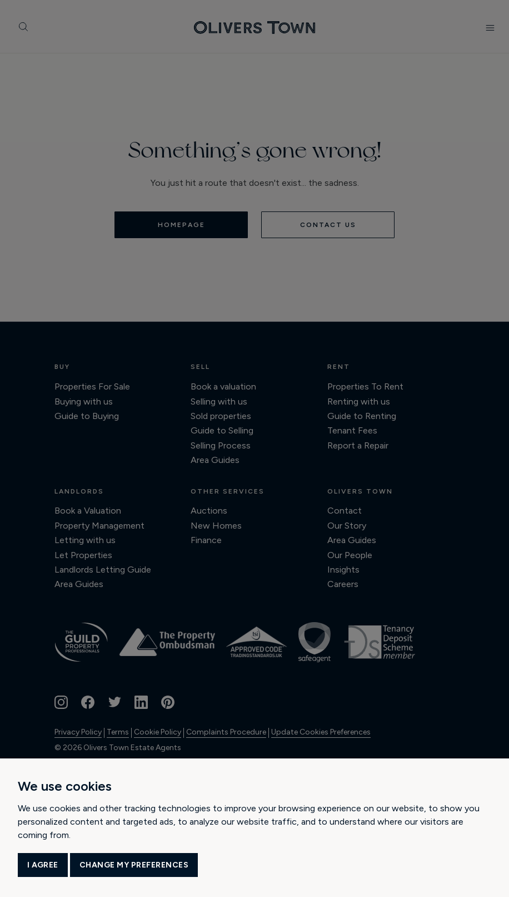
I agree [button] (42, 865)
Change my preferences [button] (134, 865)
